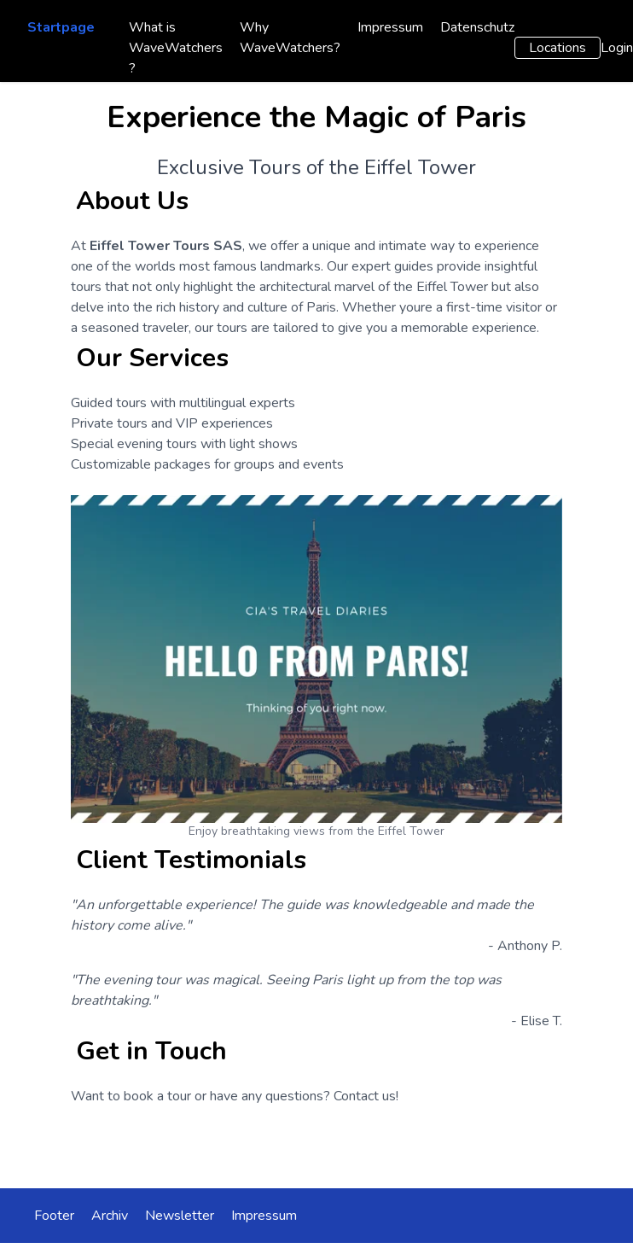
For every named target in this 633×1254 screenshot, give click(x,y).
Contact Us (317, 1143)
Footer (54, 1215)
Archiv (109, 1215)
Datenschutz (477, 27)
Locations (557, 47)
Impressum (390, 27)
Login (617, 47)
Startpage (61, 27)
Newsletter (179, 1215)
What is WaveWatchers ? (176, 48)
